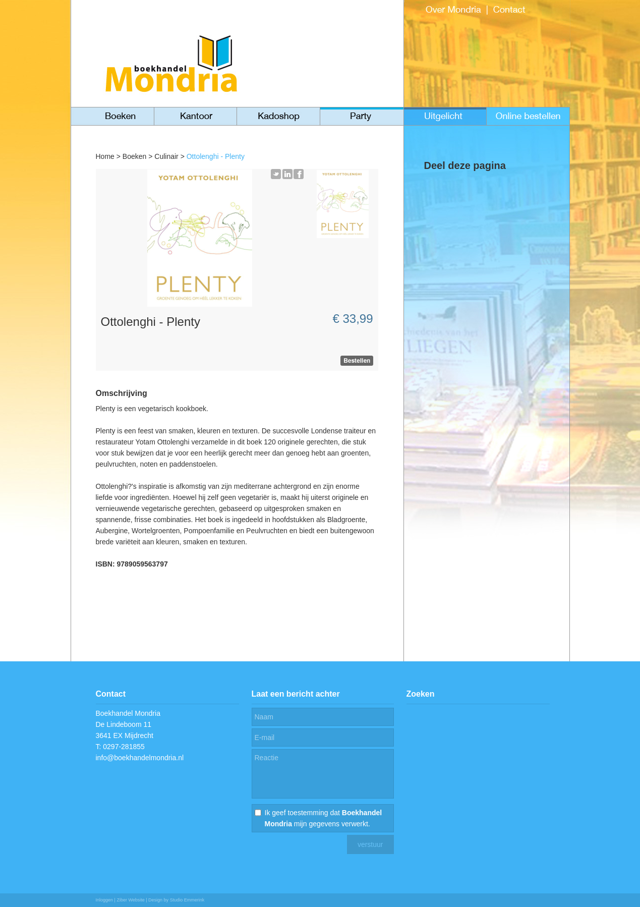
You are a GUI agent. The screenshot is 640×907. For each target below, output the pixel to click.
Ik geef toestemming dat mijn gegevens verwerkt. (323, 818)
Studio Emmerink (187, 899)
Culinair (166, 156)
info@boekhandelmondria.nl (140, 758)
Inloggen (104, 899)
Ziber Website (130, 899)
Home (105, 156)
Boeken (134, 156)
